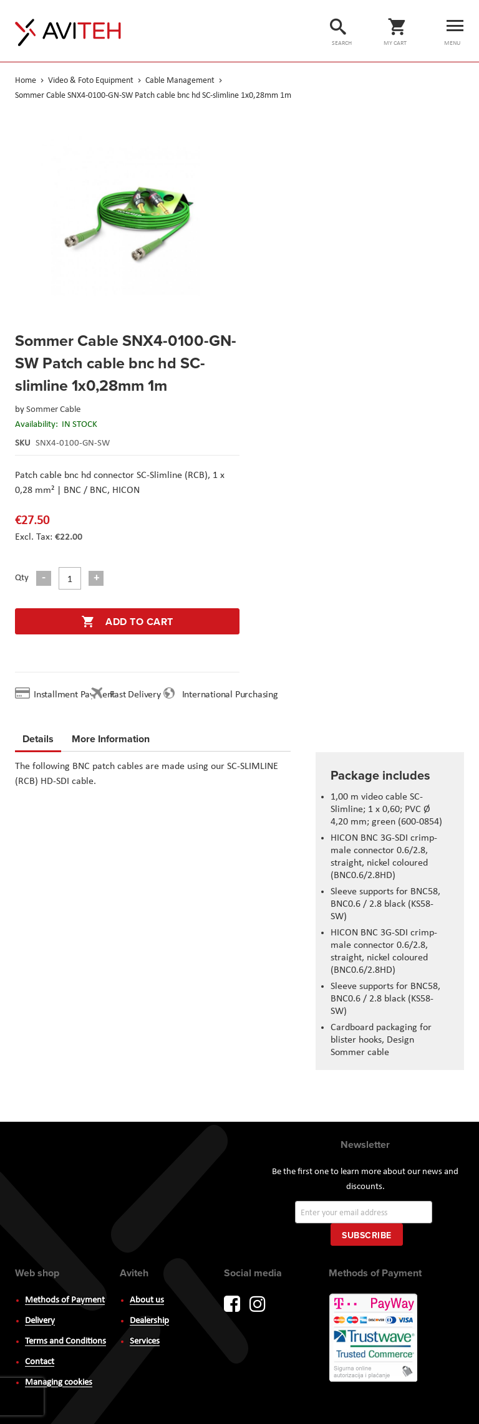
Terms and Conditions (65, 1341)
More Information (111, 737)
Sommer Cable (53, 409)
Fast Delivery (135, 695)
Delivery (40, 1321)
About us (147, 1300)
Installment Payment (77, 695)
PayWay (374, 1338)
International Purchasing (232, 695)
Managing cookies (58, 1382)
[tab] (38, 741)
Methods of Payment (65, 1300)
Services (145, 1341)
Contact (39, 1362)
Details (38, 739)
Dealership (149, 1321)
